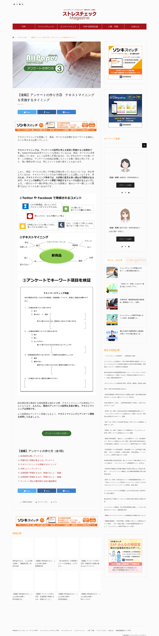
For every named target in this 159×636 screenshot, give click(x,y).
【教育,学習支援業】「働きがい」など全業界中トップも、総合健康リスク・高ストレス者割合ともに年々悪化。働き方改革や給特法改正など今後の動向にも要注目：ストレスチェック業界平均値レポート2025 (125, 441)
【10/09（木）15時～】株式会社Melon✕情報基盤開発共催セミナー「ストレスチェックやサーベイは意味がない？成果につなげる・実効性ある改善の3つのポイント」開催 (125, 413)
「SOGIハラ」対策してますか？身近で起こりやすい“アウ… (132, 285)
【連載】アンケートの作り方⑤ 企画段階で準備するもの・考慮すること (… (44, 596)
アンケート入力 (22, 37)
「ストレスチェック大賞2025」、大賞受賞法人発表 (119, 356)
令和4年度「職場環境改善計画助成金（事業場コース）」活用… (132, 301)
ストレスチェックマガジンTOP (49, 630)
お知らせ (135, 26)
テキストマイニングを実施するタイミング (38, 464)
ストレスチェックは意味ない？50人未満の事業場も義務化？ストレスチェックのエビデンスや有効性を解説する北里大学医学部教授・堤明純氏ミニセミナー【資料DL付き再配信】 (125, 364)
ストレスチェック (46, 26)
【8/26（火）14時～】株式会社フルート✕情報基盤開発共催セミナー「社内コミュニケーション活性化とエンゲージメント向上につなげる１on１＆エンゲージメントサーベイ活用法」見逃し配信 (125, 482)
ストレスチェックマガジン (139, 635)
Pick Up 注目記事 (114, 260)
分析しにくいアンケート (30, 469)
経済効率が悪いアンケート (31, 456)
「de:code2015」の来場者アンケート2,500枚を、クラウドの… (68, 563)
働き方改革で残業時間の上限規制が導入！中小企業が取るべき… (131, 332)
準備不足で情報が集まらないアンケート (37, 460)
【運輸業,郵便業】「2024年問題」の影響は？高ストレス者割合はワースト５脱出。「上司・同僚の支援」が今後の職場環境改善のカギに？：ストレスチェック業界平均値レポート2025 (125, 523)
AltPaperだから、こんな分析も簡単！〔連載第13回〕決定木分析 (23, 563)
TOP (24, 26)
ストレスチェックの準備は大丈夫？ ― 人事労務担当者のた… (131, 269)
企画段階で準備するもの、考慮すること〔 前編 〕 (41, 473)
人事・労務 (113, 26)
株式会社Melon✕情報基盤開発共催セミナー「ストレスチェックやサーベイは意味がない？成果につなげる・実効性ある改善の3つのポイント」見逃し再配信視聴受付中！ (125, 375)
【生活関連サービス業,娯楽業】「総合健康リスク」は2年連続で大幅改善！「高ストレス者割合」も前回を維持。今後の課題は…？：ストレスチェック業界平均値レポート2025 (125, 452)
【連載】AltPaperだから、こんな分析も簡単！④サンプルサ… (91, 596)
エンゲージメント (68, 26)
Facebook (16, 4)
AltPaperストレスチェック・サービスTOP (25, 630)
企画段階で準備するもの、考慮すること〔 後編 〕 (41, 477)
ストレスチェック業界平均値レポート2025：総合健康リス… (131, 316)
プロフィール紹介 (125, 185)
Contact (19, 4)
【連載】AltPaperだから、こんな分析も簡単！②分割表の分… (23, 596)
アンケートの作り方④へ (56, 433)
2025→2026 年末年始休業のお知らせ (115, 389)
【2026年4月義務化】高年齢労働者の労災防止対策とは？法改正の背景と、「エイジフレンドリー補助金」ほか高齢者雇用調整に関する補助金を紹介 (125, 471)
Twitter (14, 4)
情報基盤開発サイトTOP (123, 630)
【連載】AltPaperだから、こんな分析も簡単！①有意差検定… (68, 596)
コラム (55, 502)
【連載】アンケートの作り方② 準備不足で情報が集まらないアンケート (90, 563)
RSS (22, 4)
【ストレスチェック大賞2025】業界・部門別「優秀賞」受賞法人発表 (125, 383)
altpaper (29, 502)
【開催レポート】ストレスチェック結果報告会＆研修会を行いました (125, 515)
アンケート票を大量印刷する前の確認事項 (38, 481)
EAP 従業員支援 (90, 26)
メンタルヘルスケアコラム (136, 261)
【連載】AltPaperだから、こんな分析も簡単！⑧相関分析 (45, 563)
